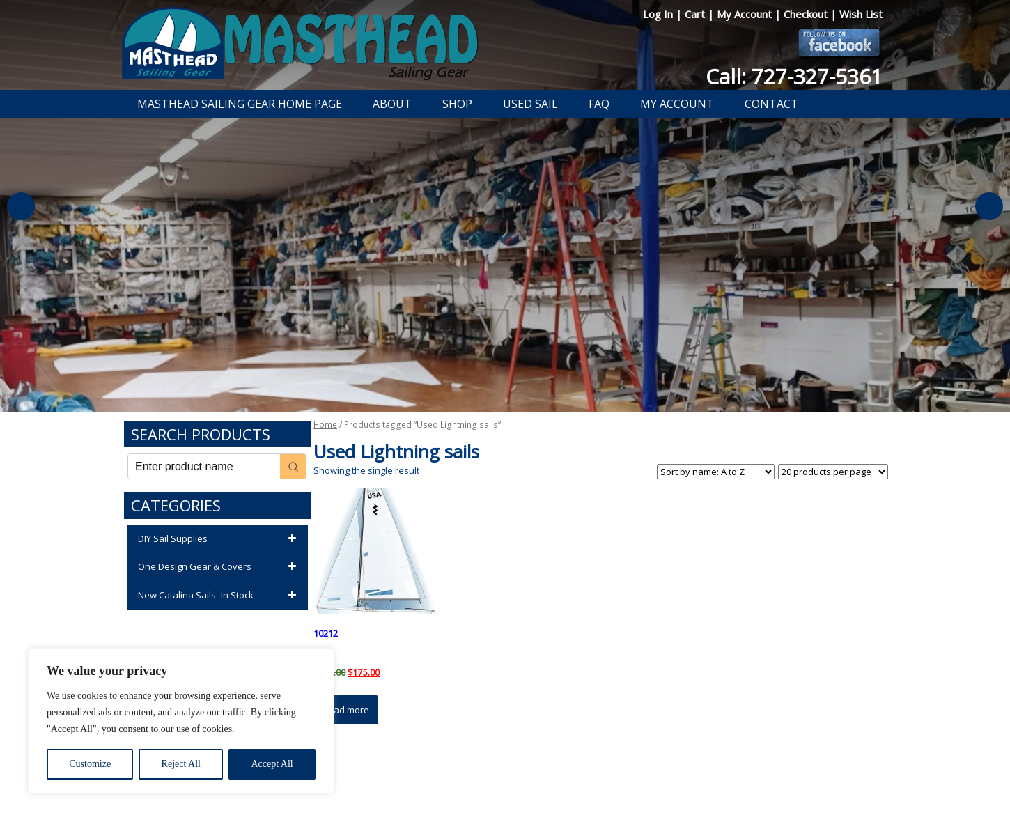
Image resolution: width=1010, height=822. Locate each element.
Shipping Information (570, 775)
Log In (659, 14)
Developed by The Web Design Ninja (505, 791)
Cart (696, 14)
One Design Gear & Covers (219, 567)
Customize (90, 764)
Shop (457, 103)
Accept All (272, 764)
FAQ (599, 103)
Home (325, 425)
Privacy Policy (424, 775)
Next (989, 206)
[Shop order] (716, 471)
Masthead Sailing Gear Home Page (239, 103)
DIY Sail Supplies (219, 539)
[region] (181, 721)
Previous (21, 206)
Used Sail (530, 103)
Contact (771, 103)
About (392, 103)
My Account (746, 14)
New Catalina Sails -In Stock (219, 596)
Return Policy (489, 775)
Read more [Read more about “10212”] (346, 710)
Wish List (861, 14)
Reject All (181, 764)
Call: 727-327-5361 (794, 76)
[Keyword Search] (204, 466)
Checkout (807, 14)
